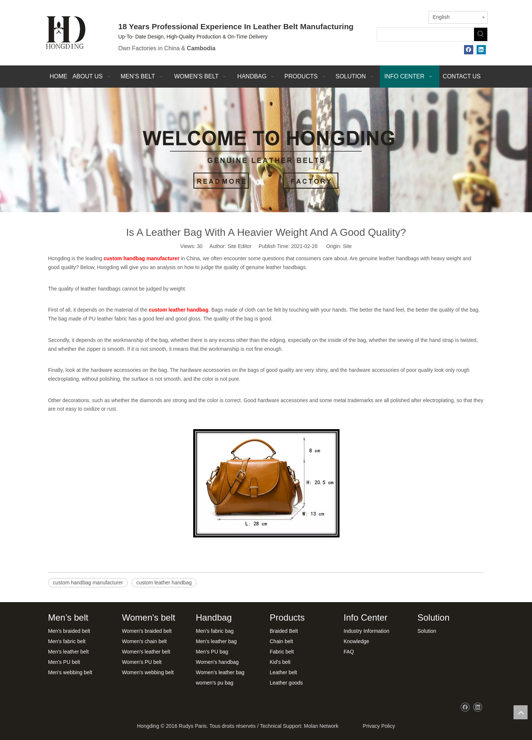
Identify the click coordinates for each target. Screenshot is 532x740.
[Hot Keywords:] (480, 34)
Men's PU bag (212, 652)
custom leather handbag (164, 582)
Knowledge (356, 641)
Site (347, 246)
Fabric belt (282, 652)
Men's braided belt (69, 631)
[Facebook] (468, 49)
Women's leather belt (146, 652)
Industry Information (366, 631)
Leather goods (286, 683)
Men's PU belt (64, 662)
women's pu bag (214, 683)
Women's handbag (217, 662)
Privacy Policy (377, 726)
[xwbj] (266, 150)
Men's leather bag (216, 641)
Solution (426, 631)
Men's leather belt (68, 652)
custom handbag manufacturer (88, 582)
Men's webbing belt (70, 672)
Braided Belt (284, 631)
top (521, 712)
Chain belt (281, 641)
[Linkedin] (481, 49)
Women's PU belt (141, 662)
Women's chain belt (144, 641)
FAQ (349, 652)
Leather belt (283, 672)
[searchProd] (425, 34)
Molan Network (321, 726)
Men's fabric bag (214, 631)
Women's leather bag (220, 672)
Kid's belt (280, 662)
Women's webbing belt (148, 672)
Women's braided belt (147, 631)
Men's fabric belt (67, 641)
